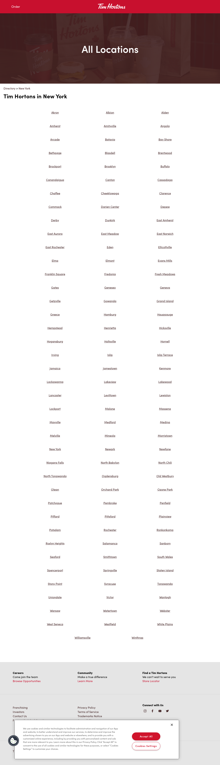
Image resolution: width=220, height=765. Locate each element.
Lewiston (165, 395)
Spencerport (55, 570)
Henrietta (110, 328)
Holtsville (110, 341)
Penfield (165, 503)
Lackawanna (55, 382)
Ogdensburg (110, 476)
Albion (110, 112)
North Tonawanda (55, 476)
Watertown (110, 610)
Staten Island (165, 570)
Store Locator (151, 681)
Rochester (110, 530)
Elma (55, 260)
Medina (165, 422)
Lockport (55, 408)
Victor (110, 597)
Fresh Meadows (165, 274)
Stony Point (55, 584)
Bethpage (55, 153)
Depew (165, 207)
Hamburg (110, 314)
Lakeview (110, 382)
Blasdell (110, 153)
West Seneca (55, 624)
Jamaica (55, 368)
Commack (55, 207)
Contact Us (20, 716)
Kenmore (165, 368)
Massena (165, 408)
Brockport (55, 166)
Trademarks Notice (90, 716)
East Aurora (55, 233)
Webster (165, 610)
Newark (110, 449)
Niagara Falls (55, 462)
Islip (110, 355)
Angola (165, 126)
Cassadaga (165, 180)
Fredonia (110, 274)
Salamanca (110, 543)
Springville (110, 570)
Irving (55, 355)
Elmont (110, 260)
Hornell (165, 341)
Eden (110, 247)
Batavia (110, 139)
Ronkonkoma (165, 530)
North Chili (165, 462)
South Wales (165, 557)
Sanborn (165, 543)
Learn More (85, 681)
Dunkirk (110, 220)
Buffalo (165, 166)
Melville (55, 435)
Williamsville (83, 637)
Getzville (55, 301)
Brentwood (165, 153)
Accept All (146, 736)
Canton (110, 180)
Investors (18, 712)
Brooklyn (110, 166)
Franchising (20, 707)
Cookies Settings (146, 746)
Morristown (165, 435)
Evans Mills (165, 260)
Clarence (165, 193)
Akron (55, 112)
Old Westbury (165, 476)
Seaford (55, 557)
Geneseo (110, 287)
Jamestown (110, 368)
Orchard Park (110, 489)
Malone (110, 408)
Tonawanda (165, 584)
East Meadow (110, 233)
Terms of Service (88, 712)
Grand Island (165, 301)
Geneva (165, 287)
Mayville (55, 422)
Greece (55, 314)
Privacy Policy (86, 707)
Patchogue (55, 503)
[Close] (172, 725)
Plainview (165, 516)
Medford (110, 422)
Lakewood (165, 382)
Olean (55, 489)
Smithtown (110, 557)
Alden (165, 112)
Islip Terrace (165, 355)
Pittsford (110, 516)
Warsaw (55, 610)
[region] (96, 739)
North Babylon (110, 462)
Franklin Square (55, 274)
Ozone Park (165, 489)
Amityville (110, 126)
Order (15, 6)
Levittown (110, 395)
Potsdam (55, 530)
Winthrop (137, 637)
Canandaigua (55, 180)
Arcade (55, 139)
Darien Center (110, 207)
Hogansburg (55, 341)
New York (24, 88)
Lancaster (55, 395)
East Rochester (55, 247)
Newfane (165, 449)
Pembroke (110, 503)
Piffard (55, 516)
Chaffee (55, 193)
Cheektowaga (110, 193)
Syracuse (110, 584)
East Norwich (165, 233)
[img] (167, 711)
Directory (9, 88)
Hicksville (165, 328)
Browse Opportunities (27, 681)
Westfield (110, 624)
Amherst (55, 126)
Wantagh (165, 597)
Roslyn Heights (55, 543)
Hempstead (55, 328)
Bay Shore (165, 139)
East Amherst (165, 220)
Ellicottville (165, 247)
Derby (55, 220)
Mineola (110, 435)
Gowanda (110, 301)
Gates (55, 287)
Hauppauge (165, 314)
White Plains (165, 624)
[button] (13, 740)
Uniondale (55, 597)
